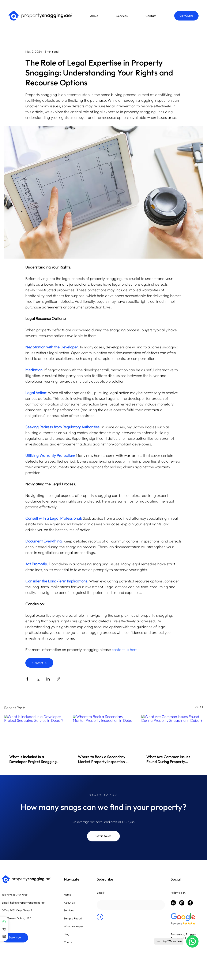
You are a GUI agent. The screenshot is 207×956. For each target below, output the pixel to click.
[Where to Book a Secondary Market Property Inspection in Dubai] (103, 732)
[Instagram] (181, 902)
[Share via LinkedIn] (48, 679)
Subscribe (105, 879)
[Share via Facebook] (27, 679)
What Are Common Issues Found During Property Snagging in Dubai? (168, 759)
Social (176, 879)
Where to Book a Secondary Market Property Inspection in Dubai (103, 759)
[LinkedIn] (173, 902)
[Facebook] (190, 902)
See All (198, 707)
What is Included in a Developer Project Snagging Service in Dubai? (33, 759)
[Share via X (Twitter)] (38, 679)
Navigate (71, 879)
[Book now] (15, 937)
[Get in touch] (103, 836)
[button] (102, 16)
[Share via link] (58, 679)
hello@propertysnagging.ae (27, 902)
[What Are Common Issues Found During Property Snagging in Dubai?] (172, 732)
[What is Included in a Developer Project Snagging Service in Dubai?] (35, 732)
